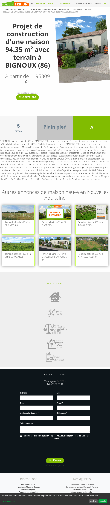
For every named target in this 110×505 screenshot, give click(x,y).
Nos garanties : (55, 283)
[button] (105, 3)
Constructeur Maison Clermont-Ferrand (82, 487)
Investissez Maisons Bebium (28, 487)
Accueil (22, 9)
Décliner (93, 501)
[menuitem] (32, 3)
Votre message (26, 423)
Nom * (22, 403)
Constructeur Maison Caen (82, 490)
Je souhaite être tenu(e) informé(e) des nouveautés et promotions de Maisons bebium (56, 437)
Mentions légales (28, 490)
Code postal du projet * (29, 413)
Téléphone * (62, 413)
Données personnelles (28, 492)
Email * (60, 403)
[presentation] (55, 447)
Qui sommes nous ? (28, 484)
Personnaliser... (8, 501)
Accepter (102, 501)
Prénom (23, 393)
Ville (58, 393)
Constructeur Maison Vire (81, 492)
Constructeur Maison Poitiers (82, 484)
